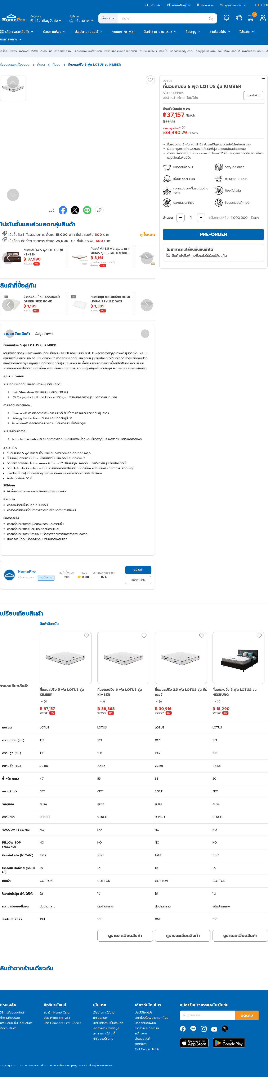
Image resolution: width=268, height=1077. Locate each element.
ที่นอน (41, 64)
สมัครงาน (141, 1033)
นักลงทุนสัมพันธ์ (145, 1023)
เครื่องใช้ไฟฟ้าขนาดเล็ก (33, 51)
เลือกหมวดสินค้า (17, 31)
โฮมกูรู (191, 31)
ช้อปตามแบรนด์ (86, 31)
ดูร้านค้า (138, 570)
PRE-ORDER (213, 234)
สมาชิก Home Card (57, 1012)
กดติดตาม (46, 577)
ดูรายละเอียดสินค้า (125, 935)
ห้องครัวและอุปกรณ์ (181, 51)
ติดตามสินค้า (8, 1028)
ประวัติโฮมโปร (143, 1012)
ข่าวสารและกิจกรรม (147, 1028)
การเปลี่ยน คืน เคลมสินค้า (16, 1023)
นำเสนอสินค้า (143, 1039)
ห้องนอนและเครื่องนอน (14, 64)
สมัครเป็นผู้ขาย (179, 5)
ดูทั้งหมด (147, 235)
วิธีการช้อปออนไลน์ (12, 1012)
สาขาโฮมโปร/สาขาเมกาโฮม (151, 1018)
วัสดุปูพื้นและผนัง (206, 51)
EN (266, 5)
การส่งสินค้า (100, 1018)
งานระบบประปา (148, 51)
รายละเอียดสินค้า (17, 333)
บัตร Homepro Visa (57, 1018)
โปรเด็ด (245, 31)
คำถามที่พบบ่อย (10, 1018)
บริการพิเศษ (9, 39)
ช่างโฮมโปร (217, 31)
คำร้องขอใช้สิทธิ (103, 1039)
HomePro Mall (123, 31)
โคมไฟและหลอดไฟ (229, 51)
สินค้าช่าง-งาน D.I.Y (158, 31)
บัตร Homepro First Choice (62, 1023)
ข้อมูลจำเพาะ (44, 333)
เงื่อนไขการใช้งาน (104, 1012)
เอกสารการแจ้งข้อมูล (106, 1028)
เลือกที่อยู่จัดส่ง (46, 21)
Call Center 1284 (147, 1049)
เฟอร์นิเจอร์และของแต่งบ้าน (120, 51)
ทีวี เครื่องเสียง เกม (60, 51)
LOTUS (167, 81)
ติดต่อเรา (141, 1044)
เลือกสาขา (82, 21)
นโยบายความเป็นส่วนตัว (108, 1023)
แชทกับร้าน (138, 580)
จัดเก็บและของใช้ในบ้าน (88, 51)
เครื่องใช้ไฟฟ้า (8, 51)
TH (257, 5)
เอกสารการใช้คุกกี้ (104, 1033)
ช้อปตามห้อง (52, 31)
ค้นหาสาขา (205, 5)
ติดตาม (247, 1015)
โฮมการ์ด (153, 5)
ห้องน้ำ (163, 51)
